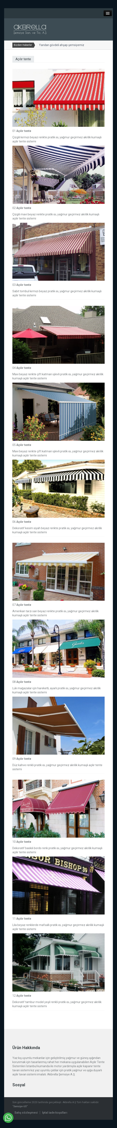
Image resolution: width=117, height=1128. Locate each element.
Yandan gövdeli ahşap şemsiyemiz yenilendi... (67, 45)
